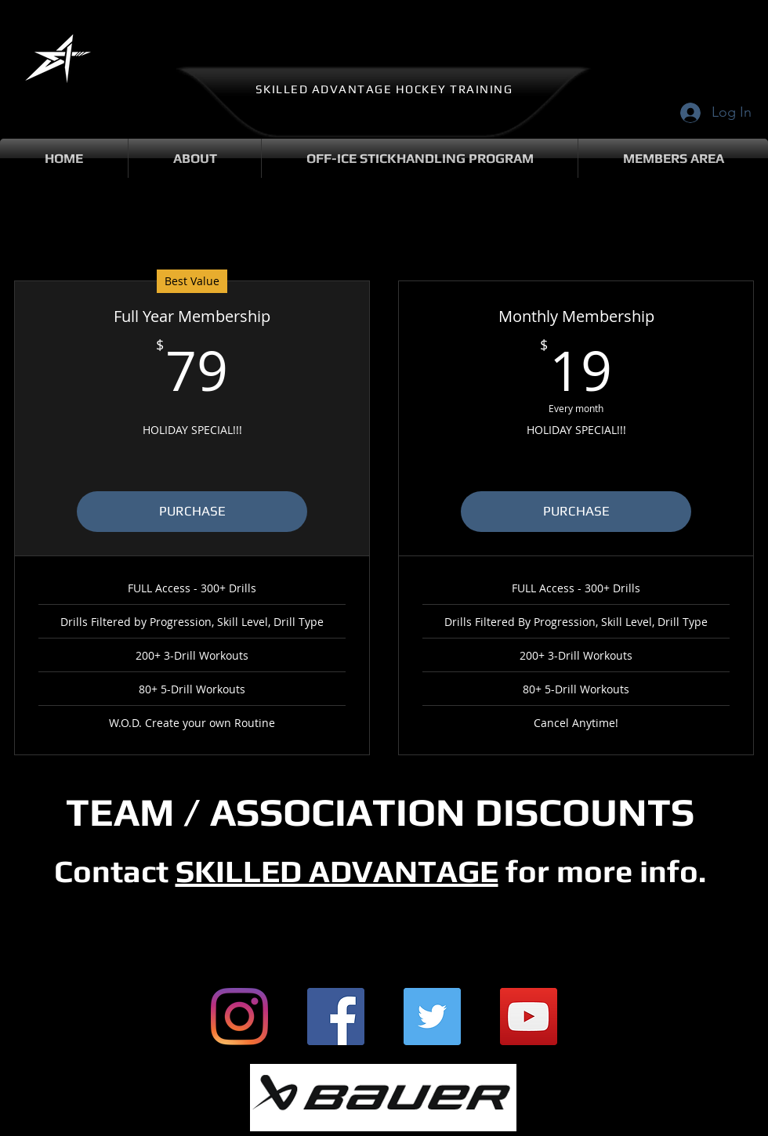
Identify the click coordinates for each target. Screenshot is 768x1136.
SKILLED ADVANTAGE (337, 871)
